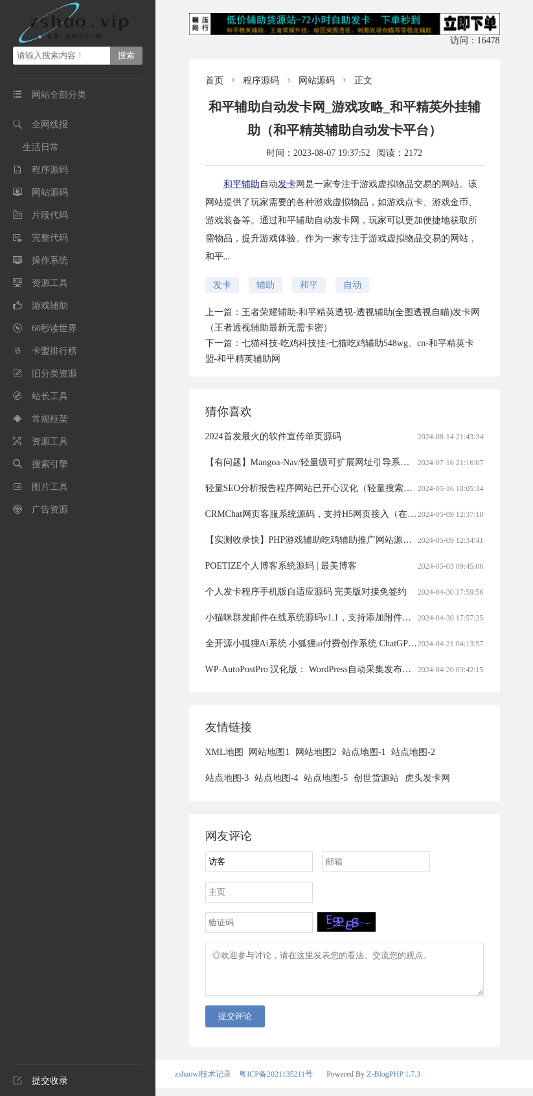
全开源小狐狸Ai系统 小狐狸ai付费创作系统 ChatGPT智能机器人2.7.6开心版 (355, 643)
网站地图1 (269, 752)
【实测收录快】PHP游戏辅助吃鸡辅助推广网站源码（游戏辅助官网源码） (354, 540)
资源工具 (50, 283)
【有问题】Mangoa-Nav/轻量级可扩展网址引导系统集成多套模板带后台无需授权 (366, 462)
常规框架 (50, 419)
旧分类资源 (54, 373)
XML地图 (224, 752)
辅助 (251, 184)
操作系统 (50, 260)
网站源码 (50, 192)
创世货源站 (376, 778)
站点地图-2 (413, 752)
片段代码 (50, 215)
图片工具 (50, 487)
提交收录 (40, 1081)
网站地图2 (315, 752)
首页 (214, 80)
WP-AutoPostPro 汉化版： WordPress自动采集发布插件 (313, 669)
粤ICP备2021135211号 (276, 1081)
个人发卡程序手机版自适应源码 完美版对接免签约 (306, 592)
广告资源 (50, 509)
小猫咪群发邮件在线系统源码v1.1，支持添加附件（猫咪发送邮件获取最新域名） (367, 617)
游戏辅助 (50, 306)
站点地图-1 (364, 752)
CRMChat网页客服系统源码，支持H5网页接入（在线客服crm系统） (340, 514)
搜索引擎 (50, 464)
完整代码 (50, 238)
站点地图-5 (326, 778)
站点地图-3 (227, 778)
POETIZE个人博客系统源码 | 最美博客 (281, 566)
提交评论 (235, 1024)
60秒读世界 (54, 328)
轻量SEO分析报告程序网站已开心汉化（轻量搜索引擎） (318, 488)
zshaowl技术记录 (203, 1081)
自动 (352, 285)
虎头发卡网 (427, 778)
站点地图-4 (277, 778)
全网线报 (50, 124)
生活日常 (41, 147)
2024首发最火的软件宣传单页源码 (273, 436)
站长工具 (50, 396)
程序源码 (50, 170)
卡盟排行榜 (54, 351)
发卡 (287, 184)
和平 (232, 184)
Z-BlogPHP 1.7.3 (393, 1081)
